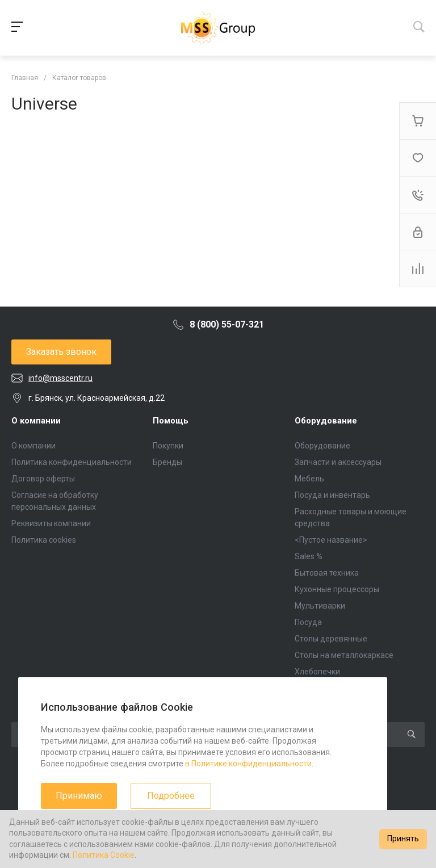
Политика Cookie (104, 854)
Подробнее (171, 795)
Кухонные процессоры (337, 589)
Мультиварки (320, 605)
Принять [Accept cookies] (403, 838)
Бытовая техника (327, 572)
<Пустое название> (331, 539)
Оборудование (326, 421)
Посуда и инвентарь (332, 495)
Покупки (168, 445)
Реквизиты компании (51, 523)
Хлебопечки (317, 671)
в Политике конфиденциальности (248, 763)
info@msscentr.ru (60, 378)
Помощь (170, 421)
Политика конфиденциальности (71, 462)
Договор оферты (43, 478)
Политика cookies (43, 539)
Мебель (309, 478)
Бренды (167, 462)
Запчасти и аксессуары (338, 462)
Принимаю (79, 795)
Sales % (308, 556)
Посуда (308, 622)
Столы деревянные (331, 638)
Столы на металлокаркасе (344, 655)
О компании (36, 421)
